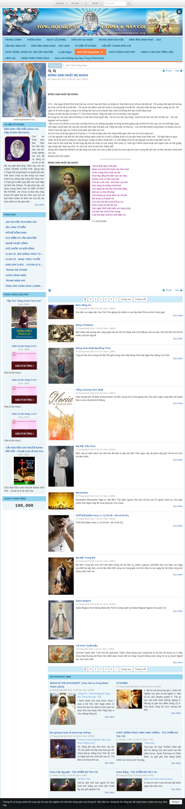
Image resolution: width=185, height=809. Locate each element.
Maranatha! (82, 492)
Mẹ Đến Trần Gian (85, 446)
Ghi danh (75, 3)
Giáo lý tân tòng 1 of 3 (24, 413)
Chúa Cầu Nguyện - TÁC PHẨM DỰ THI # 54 (74, 772)
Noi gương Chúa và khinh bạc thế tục (70, 732)
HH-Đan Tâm (84, 779)
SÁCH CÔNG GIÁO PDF (16, 294)
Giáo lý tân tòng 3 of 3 (24, 346)
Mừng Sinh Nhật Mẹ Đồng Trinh (93, 348)
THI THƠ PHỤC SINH (60, 677)
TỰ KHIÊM (122, 683)
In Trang (49, 290)
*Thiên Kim (149, 743)
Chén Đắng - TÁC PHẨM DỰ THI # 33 (136, 772)
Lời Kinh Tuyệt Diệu (87, 645)
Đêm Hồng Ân (83, 305)
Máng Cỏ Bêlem (84, 325)
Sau (177, 70)
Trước (169, 70)
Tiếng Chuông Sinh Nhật (89, 389)
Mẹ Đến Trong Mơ (85, 557)
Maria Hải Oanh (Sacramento (158, 779)
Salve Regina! (83, 600)
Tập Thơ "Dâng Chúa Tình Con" (24, 300)
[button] (90, 52)
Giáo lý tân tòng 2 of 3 (24, 379)
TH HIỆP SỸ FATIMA (14, 124)
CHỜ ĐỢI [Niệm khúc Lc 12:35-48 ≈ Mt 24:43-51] (102, 515)
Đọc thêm (39, 205)
